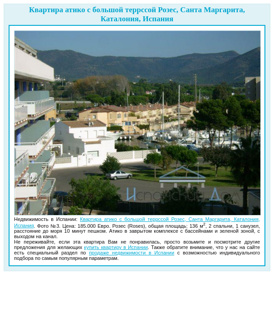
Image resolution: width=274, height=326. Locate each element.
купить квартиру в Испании (116, 247)
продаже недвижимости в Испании (131, 252)
